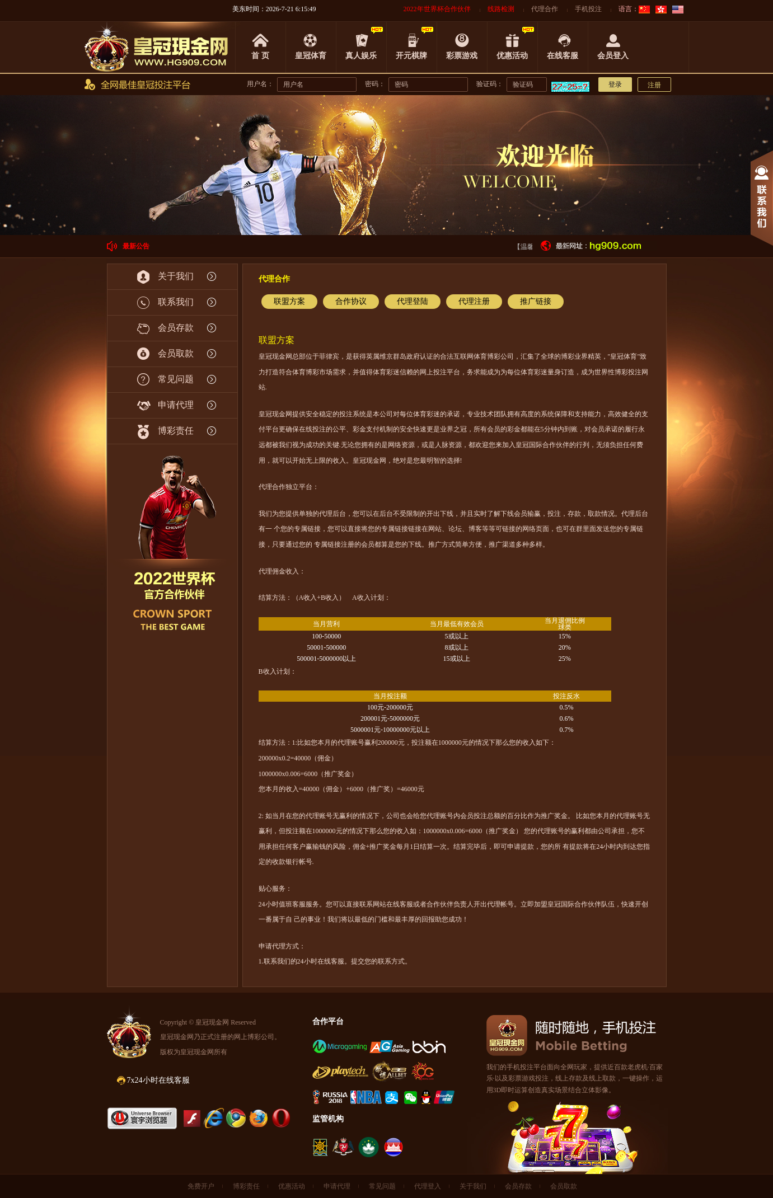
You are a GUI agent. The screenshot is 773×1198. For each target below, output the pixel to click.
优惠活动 (512, 55)
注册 (654, 85)
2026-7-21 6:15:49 (291, 9)
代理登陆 (412, 301)
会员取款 (563, 1186)
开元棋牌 (411, 55)
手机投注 (588, 9)
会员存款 (518, 1186)
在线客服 (562, 55)
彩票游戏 (461, 55)
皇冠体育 (310, 55)
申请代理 (337, 1186)
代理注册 (474, 301)
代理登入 (427, 1186)
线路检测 (501, 9)
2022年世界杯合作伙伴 (437, 9)
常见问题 (382, 1186)
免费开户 (201, 1186)
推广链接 (535, 301)
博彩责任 (246, 1186)
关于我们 (473, 1186)
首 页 (260, 55)
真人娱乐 (361, 55)
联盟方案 (289, 301)
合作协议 (351, 301)
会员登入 (613, 55)
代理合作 (544, 9)
